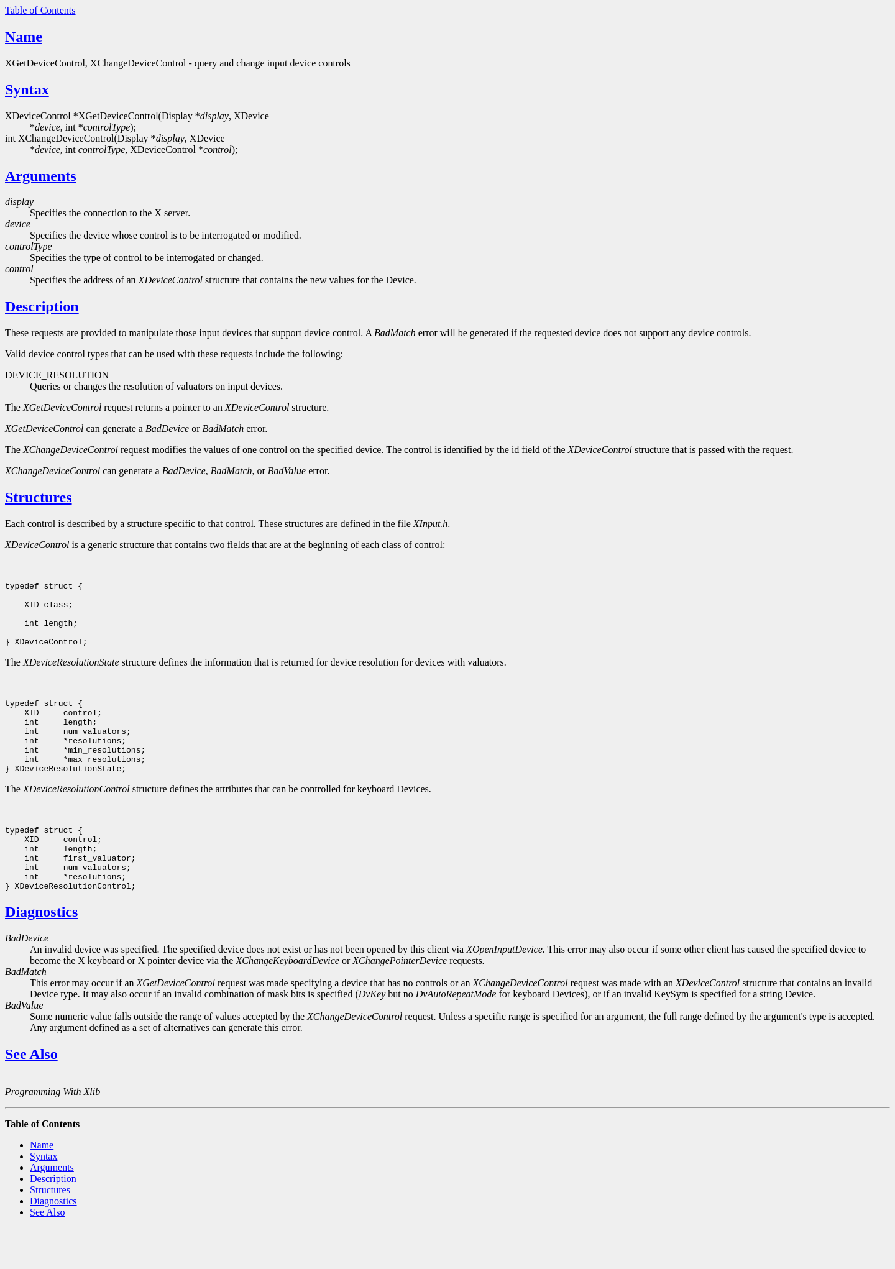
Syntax (27, 89)
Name (23, 37)
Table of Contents (40, 10)
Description (42, 306)
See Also (31, 1095)
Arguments (40, 176)
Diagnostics (41, 953)
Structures (38, 497)
